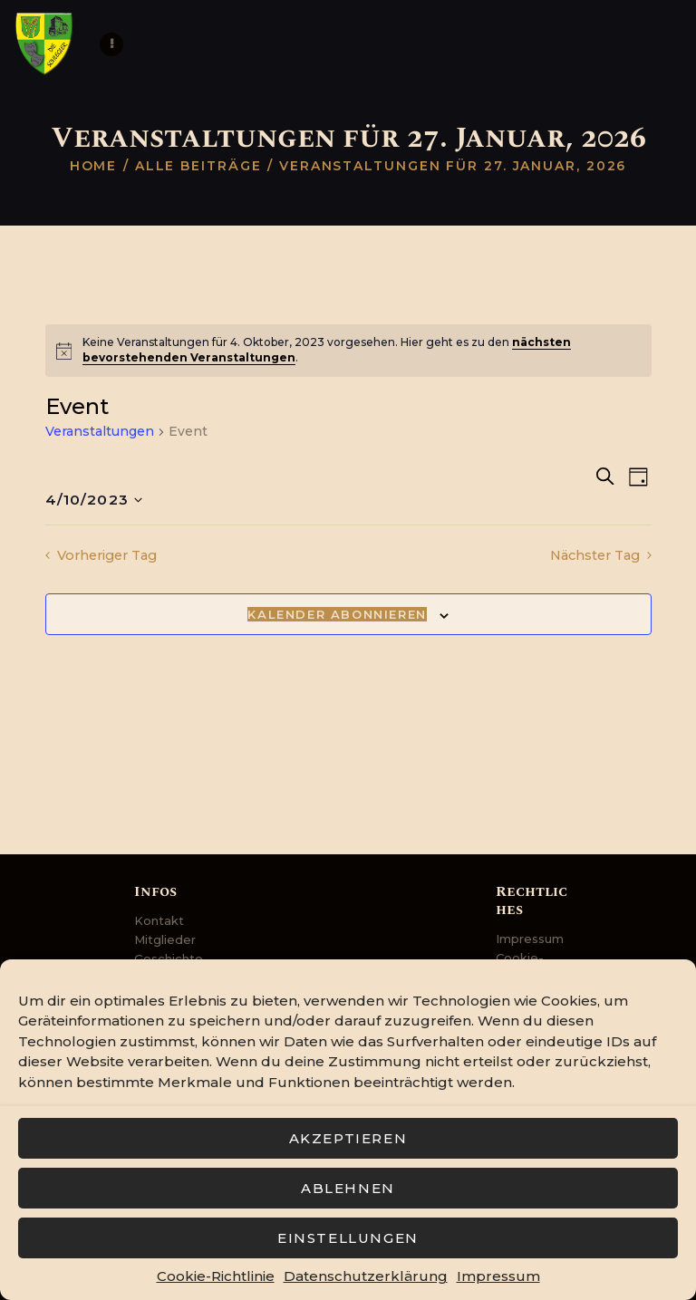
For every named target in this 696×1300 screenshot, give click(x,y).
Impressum (498, 1276)
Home (94, 166)
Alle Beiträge (198, 166)
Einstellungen (348, 1238)
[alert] (348, 350)
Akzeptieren (348, 1138)
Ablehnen (348, 1188)
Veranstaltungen (99, 431)
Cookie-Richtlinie (216, 1276)
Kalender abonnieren (336, 615)
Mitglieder (165, 939)
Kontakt (159, 920)
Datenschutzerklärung (366, 1276)
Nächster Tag (597, 555)
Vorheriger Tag (105, 555)
